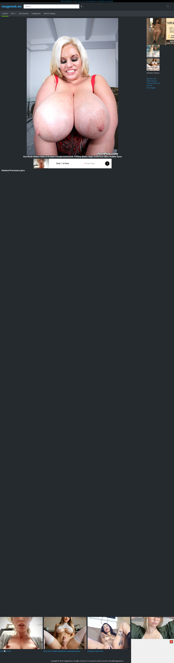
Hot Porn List (79, 1)
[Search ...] (52, 6)
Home (5, 13)
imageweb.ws (12, 6)
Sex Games (23, 13)
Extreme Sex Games (106, 1)
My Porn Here (151, 79)
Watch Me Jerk (152, 81)
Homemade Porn (91, 1)
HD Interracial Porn (153, 83)
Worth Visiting (49, 13)
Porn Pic (149, 85)
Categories (36, 13)
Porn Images (151, 88)
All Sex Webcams (67, 1)
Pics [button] (13, 13)
